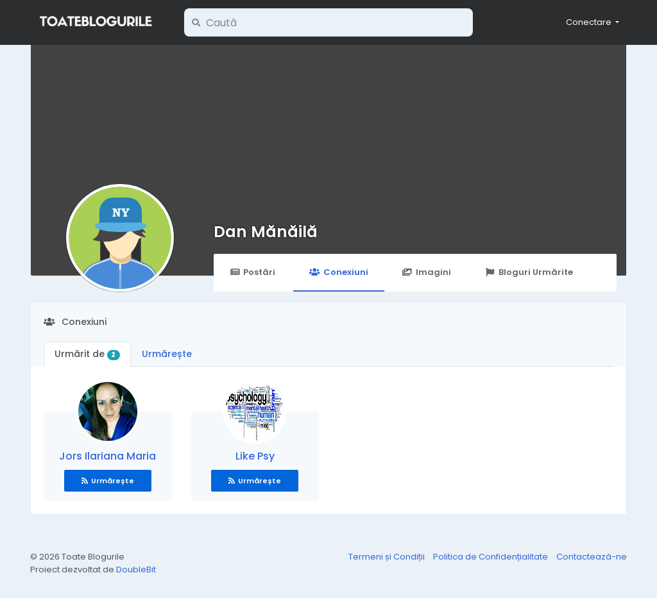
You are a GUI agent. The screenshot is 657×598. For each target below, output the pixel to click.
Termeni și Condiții (387, 557)
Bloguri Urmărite (529, 272)
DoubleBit (136, 569)
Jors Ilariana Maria (107, 456)
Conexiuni (338, 272)
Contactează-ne (591, 557)
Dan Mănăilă (266, 231)
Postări (252, 272)
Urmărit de (87, 353)
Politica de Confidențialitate (491, 557)
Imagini (426, 272)
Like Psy (255, 456)
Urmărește (167, 353)
